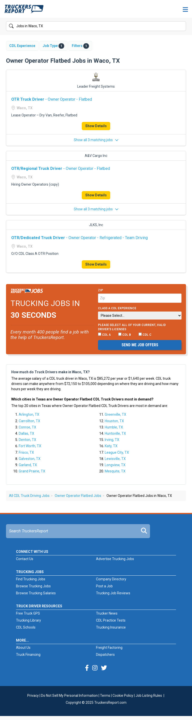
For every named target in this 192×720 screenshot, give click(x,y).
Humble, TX (114, 427)
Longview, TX (115, 465)
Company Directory (111, 579)
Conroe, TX (27, 427)
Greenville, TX (115, 414)
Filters (80, 46)
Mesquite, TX (115, 471)
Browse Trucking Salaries (36, 593)
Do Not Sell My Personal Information (69, 696)
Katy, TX (111, 446)
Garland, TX (28, 465)
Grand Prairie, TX (32, 471)
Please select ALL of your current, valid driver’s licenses (132, 327)
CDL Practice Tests (111, 620)
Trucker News (107, 613)
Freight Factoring (109, 648)
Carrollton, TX (29, 421)
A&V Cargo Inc (96, 156)
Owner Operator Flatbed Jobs (78, 496)
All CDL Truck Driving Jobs (29, 496)
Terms (105, 696)
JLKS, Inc (96, 225)
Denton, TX (27, 440)
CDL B (124, 335)
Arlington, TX (29, 414)
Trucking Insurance (111, 627)
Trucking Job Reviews (113, 593)
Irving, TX (112, 440)
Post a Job (104, 586)
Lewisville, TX (115, 459)
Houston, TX (114, 421)
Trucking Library (28, 620)
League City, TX (117, 452)
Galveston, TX (29, 459)
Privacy (33, 696)
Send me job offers (140, 345)
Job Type (53, 46)
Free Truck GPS (28, 613)
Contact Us (24, 559)
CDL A (104, 335)
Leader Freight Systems (96, 86)
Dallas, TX (26, 433)
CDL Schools (26, 627)
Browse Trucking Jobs (33, 586)
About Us (23, 648)
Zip (100, 290)
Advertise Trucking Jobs (115, 559)
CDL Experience (22, 46)
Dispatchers (105, 655)
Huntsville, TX (115, 433)
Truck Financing (28, 655)
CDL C (145, 335)
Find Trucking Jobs (30, 579)
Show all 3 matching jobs (96, 140)
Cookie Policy (122, 696)
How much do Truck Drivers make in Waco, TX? (50, 372)
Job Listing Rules (149, 696)
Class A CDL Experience (117, 308)
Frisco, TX (26, 452)
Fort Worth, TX (30, 446)
